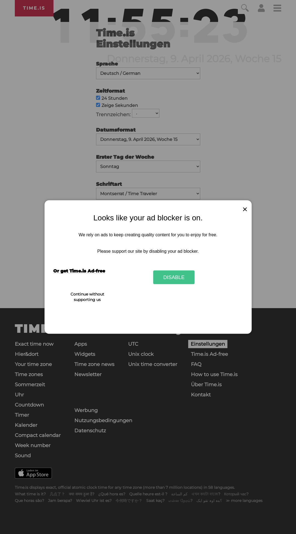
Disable (174, 277)
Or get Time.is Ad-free (79, 271)
